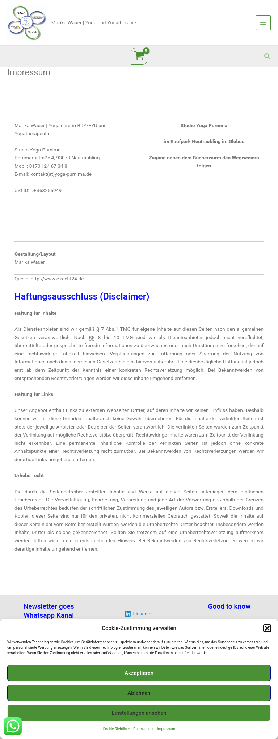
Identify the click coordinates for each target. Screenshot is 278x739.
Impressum (166, 729)
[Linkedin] (137, 613)
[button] (267, 628)
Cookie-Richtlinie (116, 729)
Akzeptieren (139, 673)
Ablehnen (138, 693)
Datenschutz (143, 729)
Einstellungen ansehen (138, 713)
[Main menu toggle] (263, 22)
